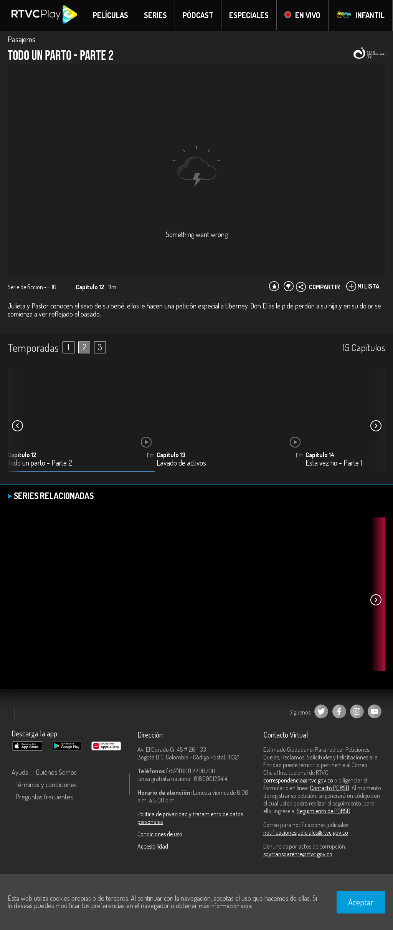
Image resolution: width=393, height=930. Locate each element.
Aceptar (360, 902)
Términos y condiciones (46, 784)
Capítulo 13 (171, 455)
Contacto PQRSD (329, 788)
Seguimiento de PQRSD (323, 811)
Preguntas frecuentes (44, 796)
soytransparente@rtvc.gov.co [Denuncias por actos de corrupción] (297, 854)
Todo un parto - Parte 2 (40, 463)
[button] (375, 426)
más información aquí (225, 906)
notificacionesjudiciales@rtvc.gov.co (305, 832)
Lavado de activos (181, 463)
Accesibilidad (152, 846)
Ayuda (20, 772)
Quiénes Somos (56, 772)
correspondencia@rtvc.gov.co (298, 780)
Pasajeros (21, 39)
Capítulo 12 (22, 455)
